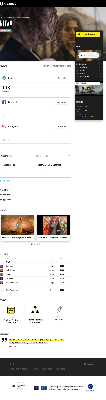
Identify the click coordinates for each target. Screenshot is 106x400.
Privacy (35, 369)
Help (12, 364)
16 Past (13, 195)
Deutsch (90, 364)
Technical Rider (90, 117)
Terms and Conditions (19, 369)
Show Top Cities (5, 181)
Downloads (60, 369)
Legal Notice (47, 369)
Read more (12, 346)
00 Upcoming (5, 195)
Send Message (90, 34)
